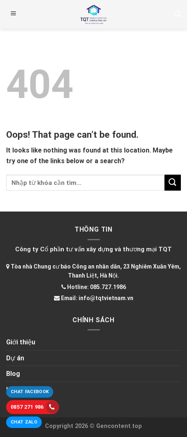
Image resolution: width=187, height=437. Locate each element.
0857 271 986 (35, 407)
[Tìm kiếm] (177, 14)
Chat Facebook (30, 391)
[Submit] (172, 183)
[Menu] (13, 14)
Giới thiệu (20, 342)
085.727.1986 (108, 287)
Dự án (15, 358)
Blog (13, 374)
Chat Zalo (24, 422)
